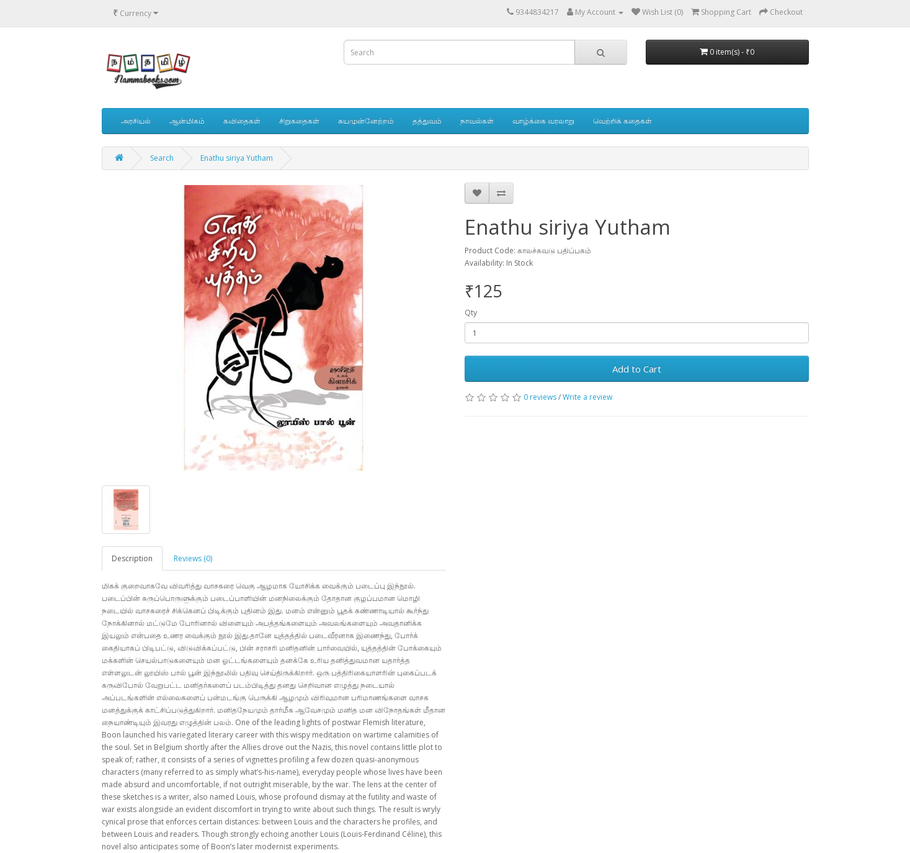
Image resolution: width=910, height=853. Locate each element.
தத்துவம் (427, 120)
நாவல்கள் (477, 120)
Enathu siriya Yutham (236, 158)
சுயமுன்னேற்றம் (366, 120)
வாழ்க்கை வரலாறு (543, 120)
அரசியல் (136, 120)
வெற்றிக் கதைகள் (622, 120)
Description (132, 558)
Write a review (587, 397)
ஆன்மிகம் (187, 120)
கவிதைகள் (242, 120)
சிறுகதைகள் (299, 120)
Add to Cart (636, 369)
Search (162, 158)
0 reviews (540, 397)
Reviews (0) (193, 558)
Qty (471, 312)
